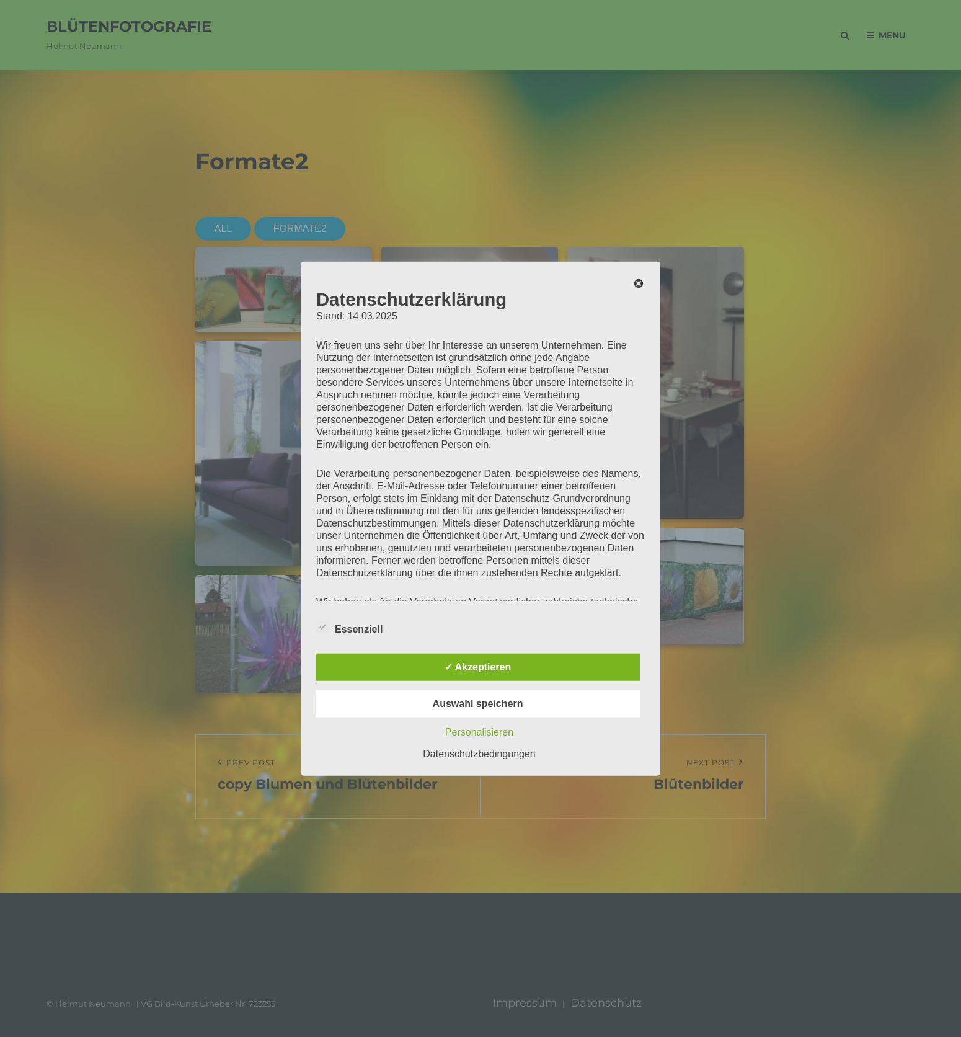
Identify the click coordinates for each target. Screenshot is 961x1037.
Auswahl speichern (478, 703)
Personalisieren (479, 731)
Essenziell (349, 626)
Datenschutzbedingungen (479, 753)
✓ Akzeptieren (478, 666)
